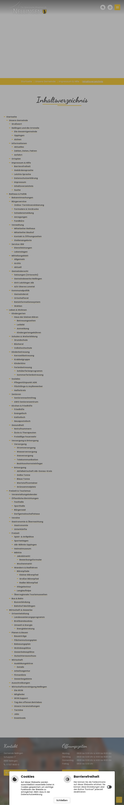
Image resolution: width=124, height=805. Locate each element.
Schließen (62, 800)
